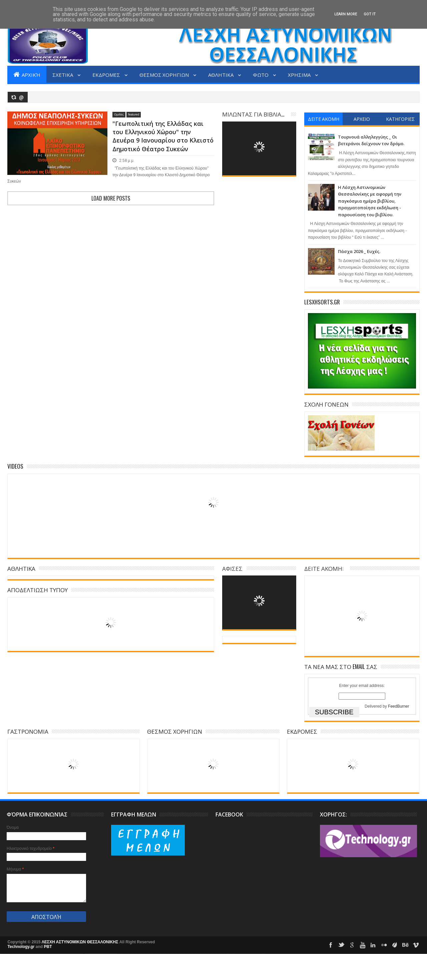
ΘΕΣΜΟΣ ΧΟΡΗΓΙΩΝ (164, 74)
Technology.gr (22, 946)
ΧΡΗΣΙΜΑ (300, 74)
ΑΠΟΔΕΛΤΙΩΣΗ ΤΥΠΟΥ (37, 589)
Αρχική (26, 74)
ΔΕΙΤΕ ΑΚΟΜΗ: (323, 568)
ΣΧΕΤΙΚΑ (63, 74)
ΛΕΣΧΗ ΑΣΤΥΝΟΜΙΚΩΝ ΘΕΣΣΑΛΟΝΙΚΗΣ (80, 942)
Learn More (345, 14)
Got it (370, 14)
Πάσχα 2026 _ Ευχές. (359, 251)
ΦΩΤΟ (261, 74)
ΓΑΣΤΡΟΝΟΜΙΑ (27, 731)
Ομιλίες (119, 114)
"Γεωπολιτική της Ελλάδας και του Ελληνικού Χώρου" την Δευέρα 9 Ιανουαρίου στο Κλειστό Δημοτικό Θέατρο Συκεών (163, 136)
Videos (15, 466)
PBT (48, 946)
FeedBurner (398, 706)
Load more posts (110, 198)
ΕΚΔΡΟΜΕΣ (106, 74)
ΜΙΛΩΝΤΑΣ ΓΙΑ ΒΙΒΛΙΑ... (253, 114)
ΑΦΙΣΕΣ (232, 568)
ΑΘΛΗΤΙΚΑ (221, 74)
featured (133, 114)
